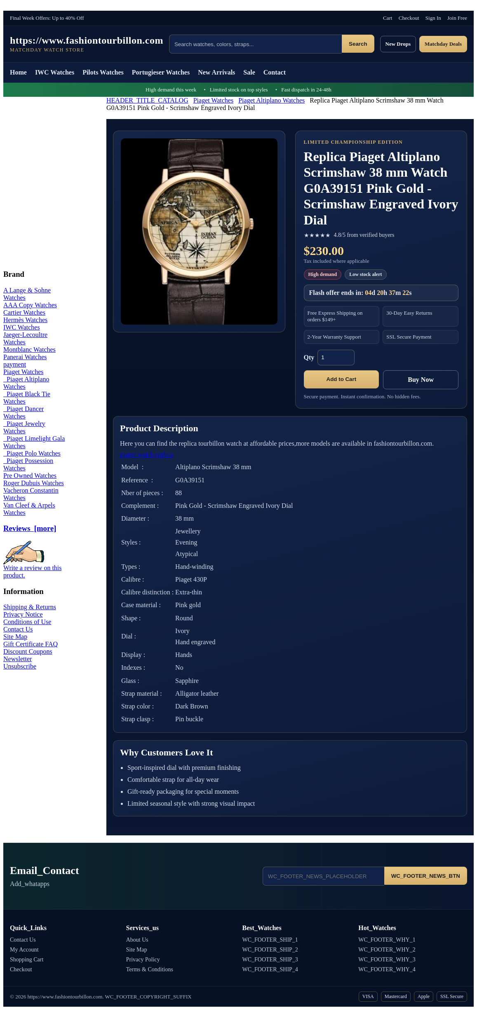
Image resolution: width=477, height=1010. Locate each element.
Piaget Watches (213, 100)
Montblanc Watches (29, 349)
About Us (137, 940)
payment (14, 364)
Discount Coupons (27, 651)
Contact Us (18, 629)
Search (358, 44)
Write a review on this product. (32, 569)
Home (18, 72)
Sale (249, 72)
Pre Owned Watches (29, 475)
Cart (387, 18)
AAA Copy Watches (30, 305)
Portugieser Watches (161, 72)
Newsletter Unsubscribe (19, 662)
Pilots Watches (103, 72)
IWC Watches (54, 72)
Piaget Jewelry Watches (24, 427)
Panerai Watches (25, 356)
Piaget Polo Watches (32, 453)
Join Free (457, 18)
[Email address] (323, 876)
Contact (274, 72)
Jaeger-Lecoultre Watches (25, 338)
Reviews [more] (29, 528)
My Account (24, 950)
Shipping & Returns (29, 606)
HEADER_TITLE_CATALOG (147, 100)
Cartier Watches (24, 312)
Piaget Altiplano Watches (271, 100)
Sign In (433, 18)
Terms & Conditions (149, 969)
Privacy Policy (143, 959)
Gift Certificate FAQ (30, 644)
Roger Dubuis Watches (33, 482)
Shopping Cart (26, 959)
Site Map (15, 636)
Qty (309, 357)
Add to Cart (342, 379)
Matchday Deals (443, 44)
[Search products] (255, 44)
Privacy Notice (23, 614)
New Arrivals (216, 72)
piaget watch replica (146, 454)
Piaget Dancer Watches (23, 412)
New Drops (398, 44)
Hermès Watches (25, 319)
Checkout (409, 18)
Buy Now (421, 379)
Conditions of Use (27, 621)
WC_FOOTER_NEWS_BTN (425, 876)
